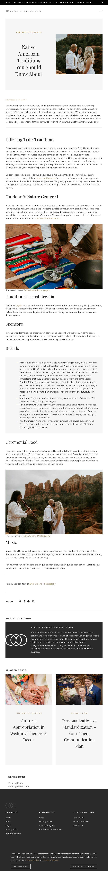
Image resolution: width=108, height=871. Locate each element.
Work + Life (79, 713)
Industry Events (46, 821)
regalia (19, 305)
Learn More (83, 3)
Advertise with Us (81, 821)
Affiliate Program (47, 825)
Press (7, 821)
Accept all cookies (83, 866)
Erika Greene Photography (37, 290)
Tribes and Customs (45, 178)
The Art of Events (29, 32)
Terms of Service (13, 833)
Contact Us (78, 825)
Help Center (78, 817)
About (8, 817)
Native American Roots (48, 218)
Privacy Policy (11, 829)
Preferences (21, 866)
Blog (41, 817)
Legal (8, 825)
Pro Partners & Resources (50, 829)
